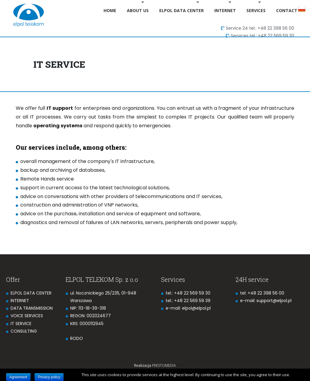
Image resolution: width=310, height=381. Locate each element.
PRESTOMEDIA (164, 365)
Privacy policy (49, 377)
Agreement (18, 377)
